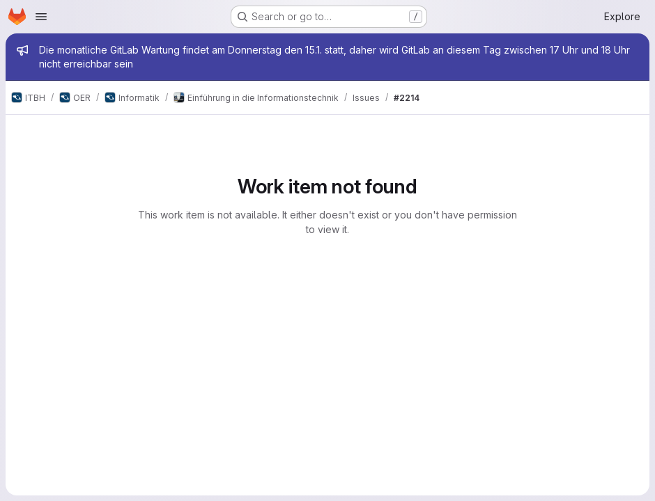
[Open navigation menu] (41, 17)
